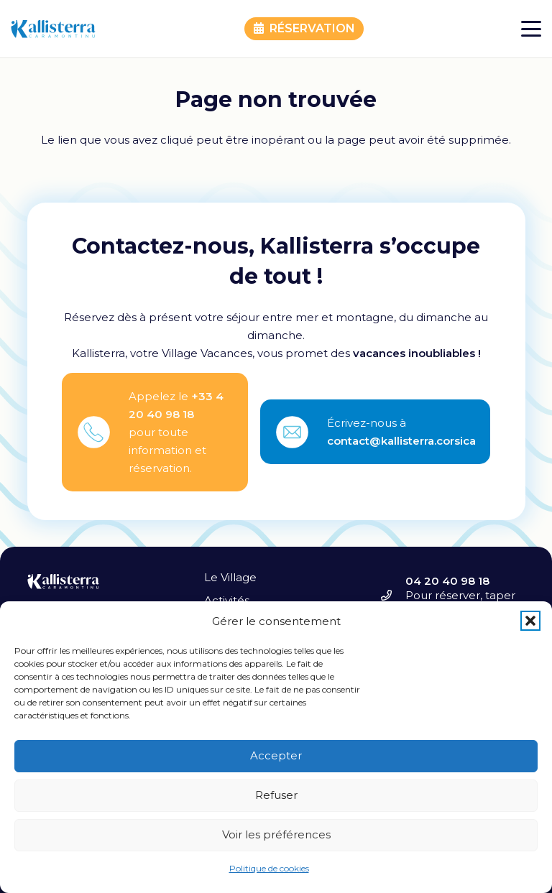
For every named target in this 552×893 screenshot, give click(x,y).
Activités (226, 600)
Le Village (230, 577)
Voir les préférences (276, 834)
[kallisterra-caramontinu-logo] (53, 29)
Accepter (276, 755)
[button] (530, 621)
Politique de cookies (269, 868)
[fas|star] (102, 432)
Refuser (276, 795)
